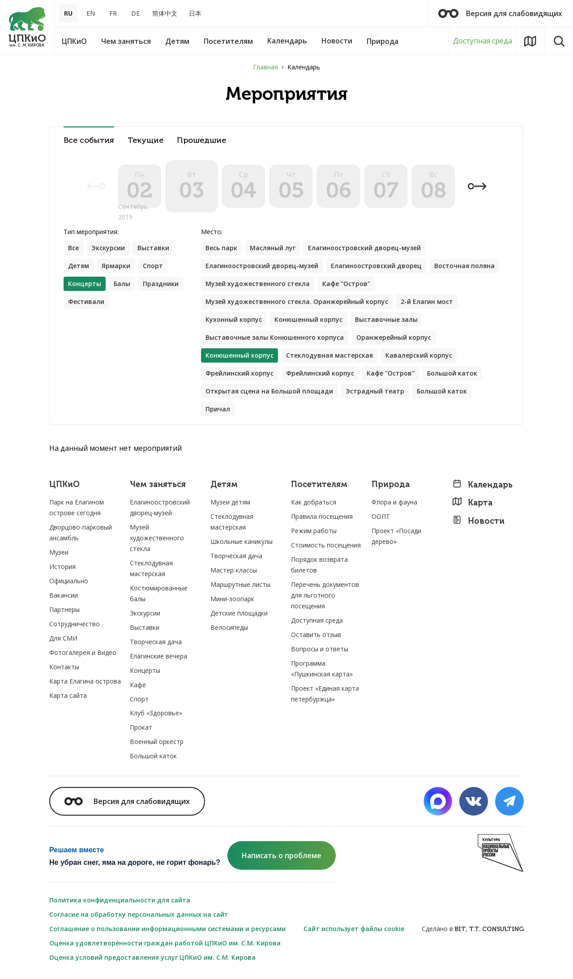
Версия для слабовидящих (500, 13)
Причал (217, 409)
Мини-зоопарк (232, 598)
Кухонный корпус (233, 319)
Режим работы (314, 530)
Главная (265, 67)
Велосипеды (229, 627)
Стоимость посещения (326, 545)
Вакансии (63, 595)
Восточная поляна (464, 265)
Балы (122, 283)
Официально (68, 581)
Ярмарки (116, 265)
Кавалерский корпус (418, 355)
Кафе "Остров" (346, 283)
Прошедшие (201, 140)
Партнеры (64, 609)
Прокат (141, 727)
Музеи (58, 552)
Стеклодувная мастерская (329, 355)
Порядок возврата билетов (319, 564)
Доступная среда (482, 41)
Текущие (145, 140)
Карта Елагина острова (85, 681)
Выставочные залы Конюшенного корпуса (274, 337)
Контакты (64, 667)
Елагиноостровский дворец (376, 265)
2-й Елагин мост (427, 301)
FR (113, 13)
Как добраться (313, 502)
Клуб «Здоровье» (156, 713)
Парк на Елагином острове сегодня (76, 507)
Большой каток (452, 373)
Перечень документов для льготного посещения (325, 595)
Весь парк (221, 248)
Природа (391, 484)
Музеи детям (230, 502)
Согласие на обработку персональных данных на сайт (138, 914)
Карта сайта (68, 695)
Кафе (138, 684)
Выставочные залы (386, 319)
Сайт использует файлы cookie (354, 928)
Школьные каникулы (241, 541)
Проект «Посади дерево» (396, 536)
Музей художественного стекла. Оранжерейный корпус (296, 301)
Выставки (153, 248)
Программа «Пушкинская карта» (322, 668)
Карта (472, 502)
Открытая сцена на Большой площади (269, 391)
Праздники (161, 283)
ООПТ (381, 516)
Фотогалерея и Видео (82, 652)
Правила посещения (322, 516)
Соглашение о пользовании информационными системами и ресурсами (167, 928)
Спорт (153, 265)
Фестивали (86, 301)
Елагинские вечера (158, 656)
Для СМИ (63, 638)
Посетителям (319, 484)
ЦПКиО (64, 484)
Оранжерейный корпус (393, 337)
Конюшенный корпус (308, 319)
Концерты (145, 670)
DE (135, 13)
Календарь (482, 484)
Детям (78, 265)
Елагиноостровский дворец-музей (364, 248)
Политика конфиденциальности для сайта (119, 900)
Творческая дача (156, 641)
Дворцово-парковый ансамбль (80, 532)
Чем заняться (158, 484)
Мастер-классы (233, 570)
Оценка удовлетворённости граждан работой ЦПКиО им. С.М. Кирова (165, 943)
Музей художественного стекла (257, 283)
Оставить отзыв (316, 634)
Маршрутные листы (240, 584)
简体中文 (164, 13)
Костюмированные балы (159, 593)
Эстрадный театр (375, 391)
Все (73, 248)
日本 (195, 13)
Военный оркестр (157, 741)
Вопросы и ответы (319, 649)
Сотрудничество (74, 624)
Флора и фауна (394, 502)
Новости (478, 521)
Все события (89, 140)
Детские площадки (239, 613)
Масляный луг (272, 248)
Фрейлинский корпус (239, 373)
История (62, 566)
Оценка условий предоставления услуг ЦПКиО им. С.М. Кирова (152, 957)
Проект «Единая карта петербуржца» (325, 693)
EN (90, 13)
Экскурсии (108, 248)
